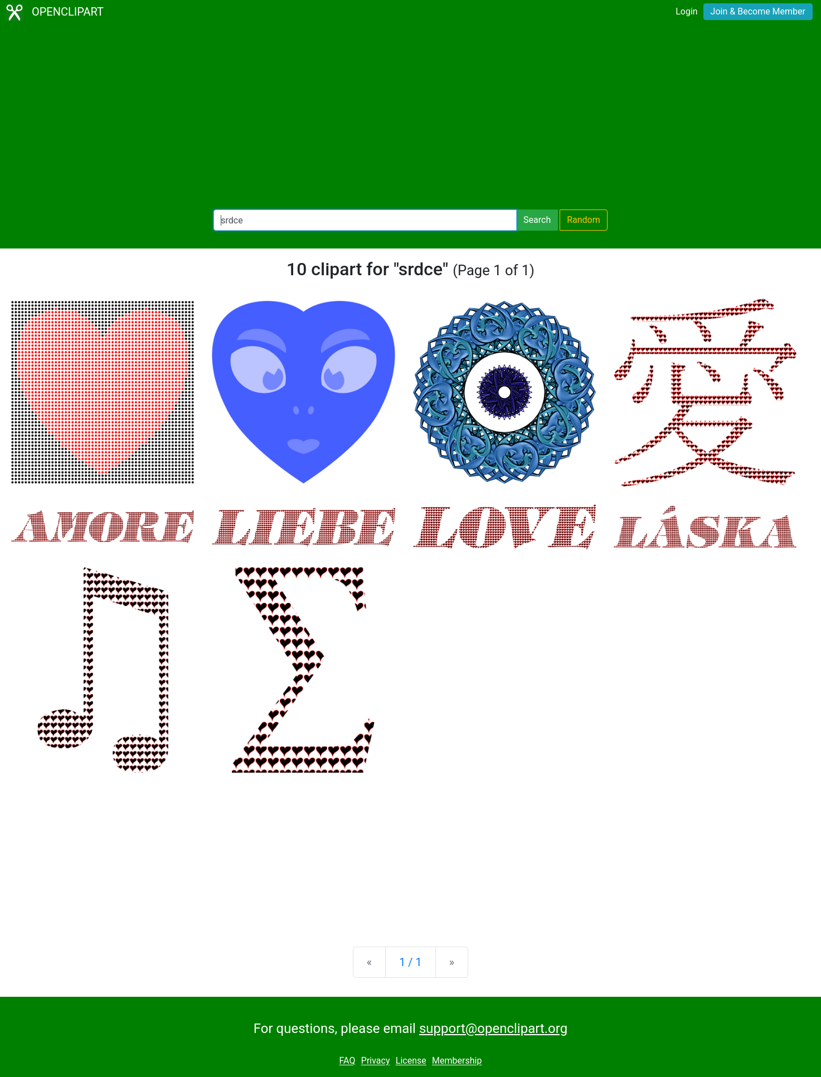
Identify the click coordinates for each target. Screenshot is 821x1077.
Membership (457, 1061)
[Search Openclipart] (365, 220)
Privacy (375, 1061)
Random (583, 220)
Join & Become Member (758, 11)
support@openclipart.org (493, 1028)
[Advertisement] (410, 117)
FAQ (347, 1061)
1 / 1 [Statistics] (410, 962)
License (411, 1061)
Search (537, 220)
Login (686, 11)
